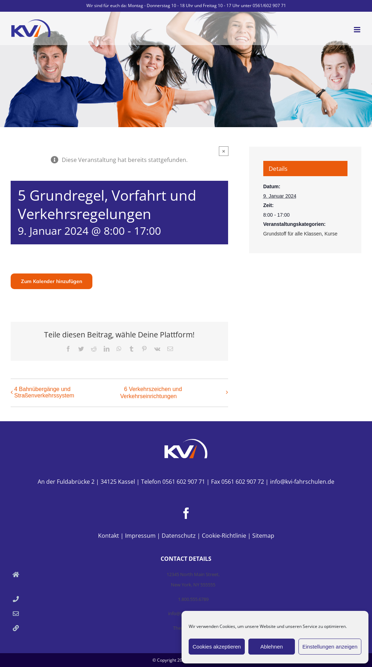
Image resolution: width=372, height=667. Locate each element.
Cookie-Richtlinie (224, 535)
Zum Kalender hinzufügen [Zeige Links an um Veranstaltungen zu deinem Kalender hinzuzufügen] (51, 281)
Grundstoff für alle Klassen (292, 234)
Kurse (331, 234)
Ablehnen (271, 647)
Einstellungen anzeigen (329, 647)
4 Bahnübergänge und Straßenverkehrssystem (44, 392)
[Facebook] (186, 513)
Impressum (140, 535)
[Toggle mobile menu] (357, 29)
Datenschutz (179, 535)
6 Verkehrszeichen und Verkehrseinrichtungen (151, 392)
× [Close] (223, 151)
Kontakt (108, 535)
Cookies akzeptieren (217, 647)
